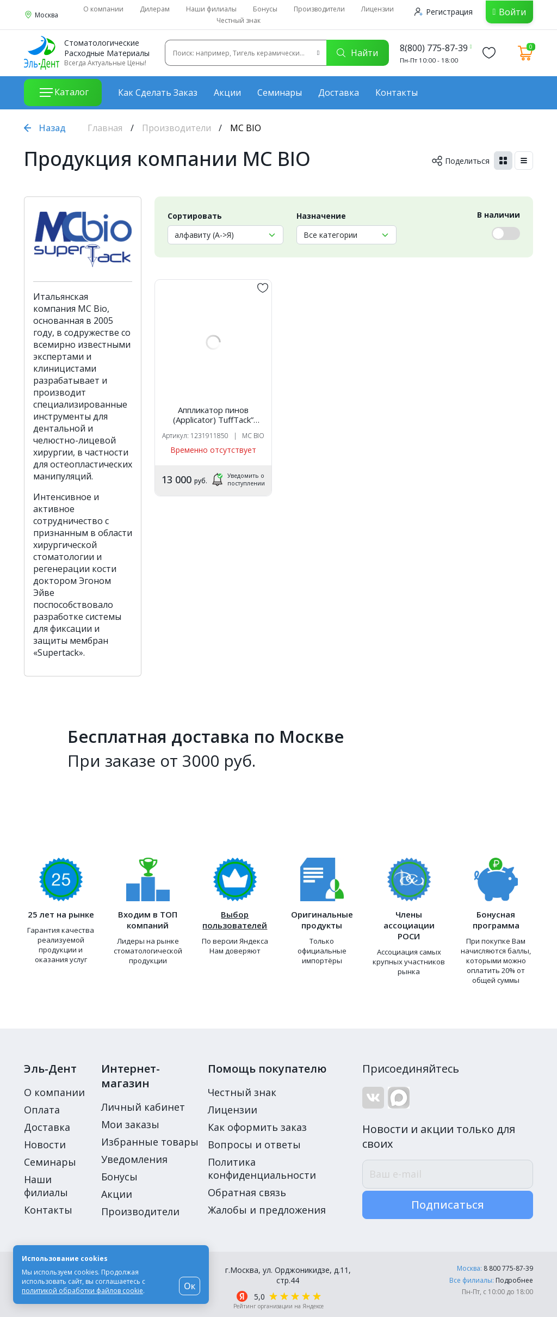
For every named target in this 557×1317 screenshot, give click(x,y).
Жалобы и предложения (267, 1209)
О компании (103, 9)
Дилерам (155, 9)
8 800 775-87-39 (508, 1268)
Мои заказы (130, 1124)
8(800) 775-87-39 (434, 48)
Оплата (42, 1109)
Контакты (396, 93)
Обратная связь (247, 1192)
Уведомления (134, 1159)
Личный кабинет (143, 1106)
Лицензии (377, 9)
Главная (105, 128)
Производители (319, 9)
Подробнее (514, 1280)
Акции (227, 93)
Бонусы (265, 9)
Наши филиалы (211, 9)
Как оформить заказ (257, 1127)
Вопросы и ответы (254, 1144)
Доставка (338, 93)
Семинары (279, 93)
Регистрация (443, 12)
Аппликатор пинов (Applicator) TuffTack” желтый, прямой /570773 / (213, 414)
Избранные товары (150, 1141)
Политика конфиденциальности (262, 1168)
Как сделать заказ (157, 93)
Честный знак (238, 20)
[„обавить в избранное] (262, 287)
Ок (189, 1286)
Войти (512, 12)
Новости (45, 1144)
